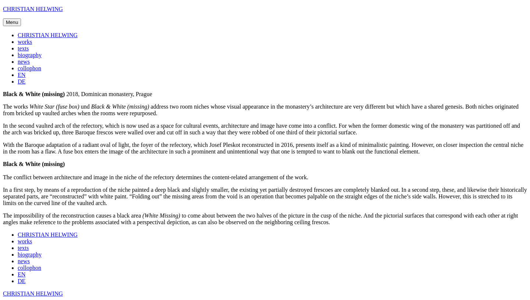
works (25, 42)
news (24, 62)
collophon (29, 68)
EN (21, 75)
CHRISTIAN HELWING (33, 9)
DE (21, 81)
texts (23, 48)
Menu (12, 22)
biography (30, 55)
